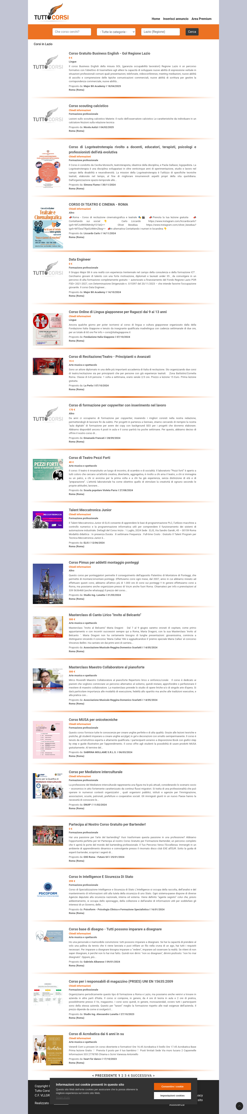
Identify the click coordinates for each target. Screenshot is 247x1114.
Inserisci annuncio (175, 19)
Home (156, 19)
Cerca (192, 32)
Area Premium (201, 19)
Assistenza (176, 1104)
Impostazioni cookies (172, 1095)
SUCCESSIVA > (143, 1075)
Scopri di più (63, 1097)
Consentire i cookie (173, 1086)
